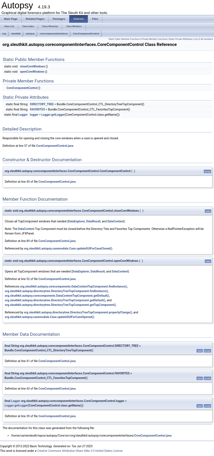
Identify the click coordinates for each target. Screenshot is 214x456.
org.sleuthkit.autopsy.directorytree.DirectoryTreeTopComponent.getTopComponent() (60, 305)
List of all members (203, 39)
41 (28, 361)
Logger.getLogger (53, 114)
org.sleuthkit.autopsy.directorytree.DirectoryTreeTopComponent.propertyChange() (78, 312)
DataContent (115, 221)
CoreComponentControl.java (54, 145)
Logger (22, 114)
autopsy (30, 33)
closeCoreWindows (32, 66)
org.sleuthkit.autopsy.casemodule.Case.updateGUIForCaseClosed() (68, 248)
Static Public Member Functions (124, 39)
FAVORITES (37, 109)
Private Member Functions (154, 39)
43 (28, 388)
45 (28, 181)
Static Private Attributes (180, 39)
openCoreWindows (32, 71)
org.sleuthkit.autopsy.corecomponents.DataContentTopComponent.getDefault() (57, 295)
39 (28, 416)
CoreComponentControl (86, 33)
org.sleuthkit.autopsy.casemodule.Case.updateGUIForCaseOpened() (49, 317)
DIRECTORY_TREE (42, 104)
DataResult (93, 221)
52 (28, 279)
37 (25, 145)
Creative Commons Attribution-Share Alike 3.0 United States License (79, 450)
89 (28, 241)
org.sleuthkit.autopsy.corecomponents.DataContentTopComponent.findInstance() (73, 286)
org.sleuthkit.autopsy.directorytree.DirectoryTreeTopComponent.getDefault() (55, 300)
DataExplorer (76, 221)
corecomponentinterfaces (54, 33)
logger (34, 114)
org (4, 33)
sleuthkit (16, 33)
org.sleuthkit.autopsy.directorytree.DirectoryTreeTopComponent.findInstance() (56, 291)
